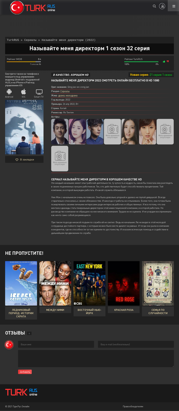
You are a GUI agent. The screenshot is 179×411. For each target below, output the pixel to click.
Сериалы (65, 91)
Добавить (25, 372)
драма (61, 96)
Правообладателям (133, 407)
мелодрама (71, 96)
